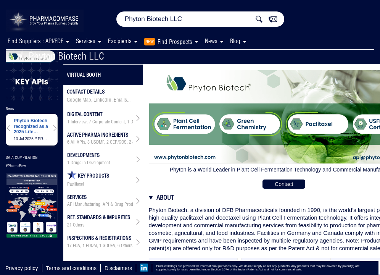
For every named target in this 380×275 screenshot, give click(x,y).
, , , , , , (100, 142)
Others (78, 225)
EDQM (91, 245)
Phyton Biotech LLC (60, 56)
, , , (100, 122)
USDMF (97, 142)
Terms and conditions (71, 268)
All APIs (78, 142)
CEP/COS (118, 142)
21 (69, 225)
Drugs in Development (90, 162)
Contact (284, 184)
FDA (76, 245)
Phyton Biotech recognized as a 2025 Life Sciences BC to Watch (31, 126)
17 (69, 245)
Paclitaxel (75, 184)
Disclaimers (118, 268)
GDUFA (109, 245)
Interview (79, 122)
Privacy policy (21, 268)
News (211, 41)
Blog (235, 41)
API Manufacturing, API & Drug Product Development (100, 204)
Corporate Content (108, 122)
